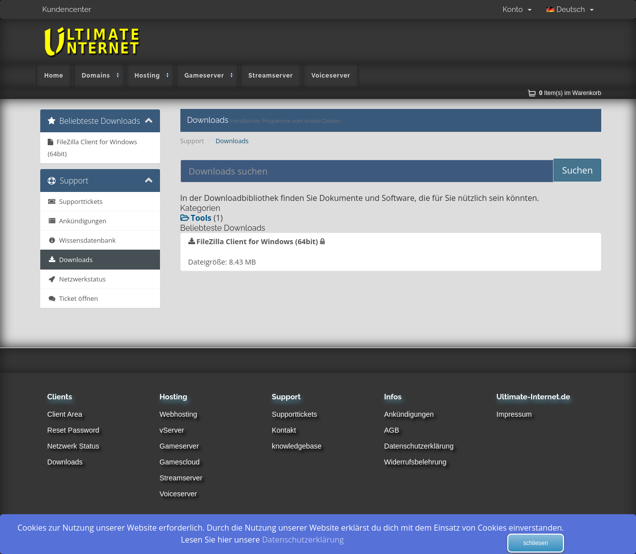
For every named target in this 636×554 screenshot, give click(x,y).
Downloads (70, 259)
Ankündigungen (77, 220)
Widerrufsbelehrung (415, 462)
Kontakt (284, 430)
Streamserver (270, 75)
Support (192, 140)
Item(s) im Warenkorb (570, 93)
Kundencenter (66, 9)
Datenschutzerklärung (419, 446)
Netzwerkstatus (77, 279)
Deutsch (570, 9)
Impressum (514, 414)
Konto (517, 9)
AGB (391, 430)
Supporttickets (75, 201)
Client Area (64, 414)
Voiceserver (331, 75)
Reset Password (73, 430)
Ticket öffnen (73, 298)
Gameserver (204, 75)
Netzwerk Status (73, 446)
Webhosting (178, 414)
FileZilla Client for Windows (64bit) (92, 147)
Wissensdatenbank (82, 240)
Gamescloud (179, 462)
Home (53, 75)
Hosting (147, 75)
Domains (95, 75)
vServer (171, 430)
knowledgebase (296, 446)
